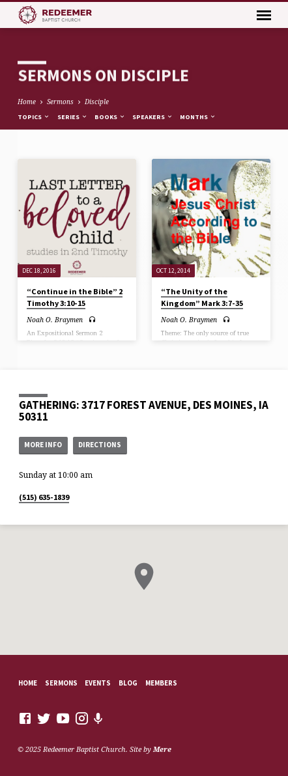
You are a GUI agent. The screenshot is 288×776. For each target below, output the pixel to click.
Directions (99, 444)
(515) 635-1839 (44, 497)
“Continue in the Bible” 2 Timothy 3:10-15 (74, 297)
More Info (43, 444)
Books (110, 117)
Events (98, 682)
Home (27, 101)
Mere (162, 749)
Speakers (152, 117)
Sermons (60, 101)
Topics (34, 117)
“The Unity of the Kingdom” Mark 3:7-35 (202, 297)
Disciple (97, 101)
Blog (128, 682)
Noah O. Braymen (55, 319)
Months (198, 117)
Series (72, 117)
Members (161, 682)
